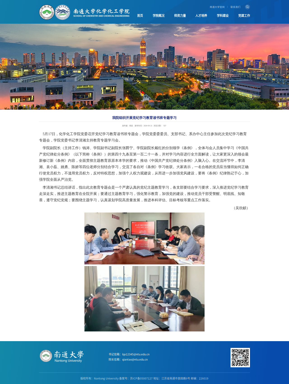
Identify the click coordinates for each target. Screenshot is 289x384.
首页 (140, 15)
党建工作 (244, 15)
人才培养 (201, 15)
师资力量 (180, 15)
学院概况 (158, 15)
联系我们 (235, 7)
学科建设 (222, 15)
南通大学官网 (217, 7)
